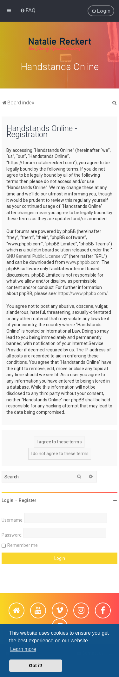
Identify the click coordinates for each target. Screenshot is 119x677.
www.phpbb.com (83, 261)
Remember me (22, 544)
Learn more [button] (23, 649)
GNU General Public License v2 (36, 255)
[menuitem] (27, 10)
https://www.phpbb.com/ (83, 292)
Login (7, 499)
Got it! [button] (35, 665)
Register (27, 499)
